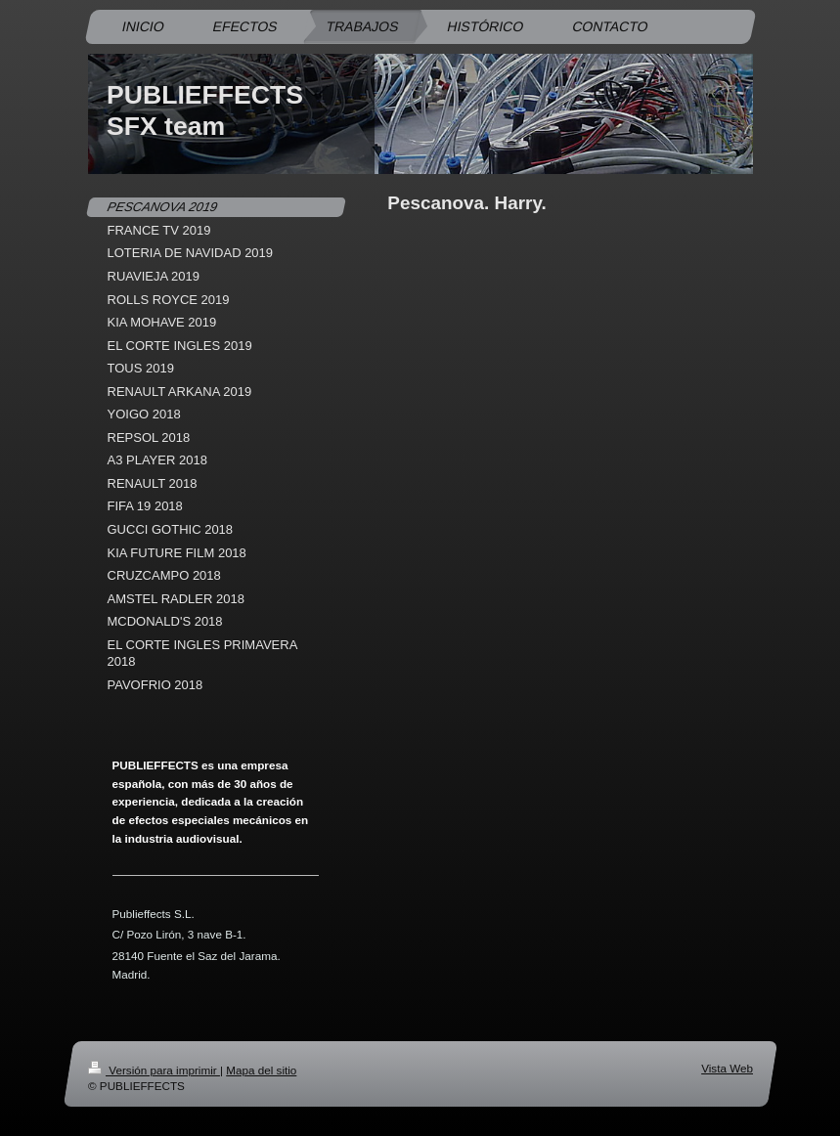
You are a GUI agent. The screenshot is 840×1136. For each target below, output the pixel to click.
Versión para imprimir (154, 1070)
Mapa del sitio (261, 1070)
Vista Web (727, 1068)
